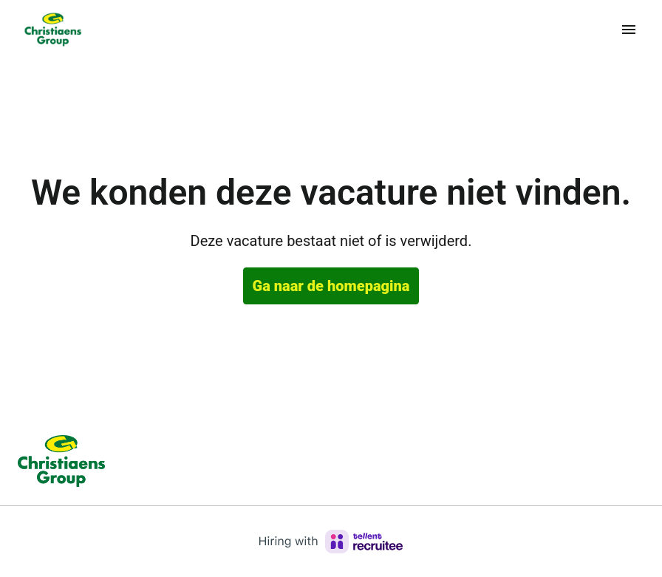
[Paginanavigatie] (628, 29)
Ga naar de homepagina (331, 286)
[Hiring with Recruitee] (331, 541)
